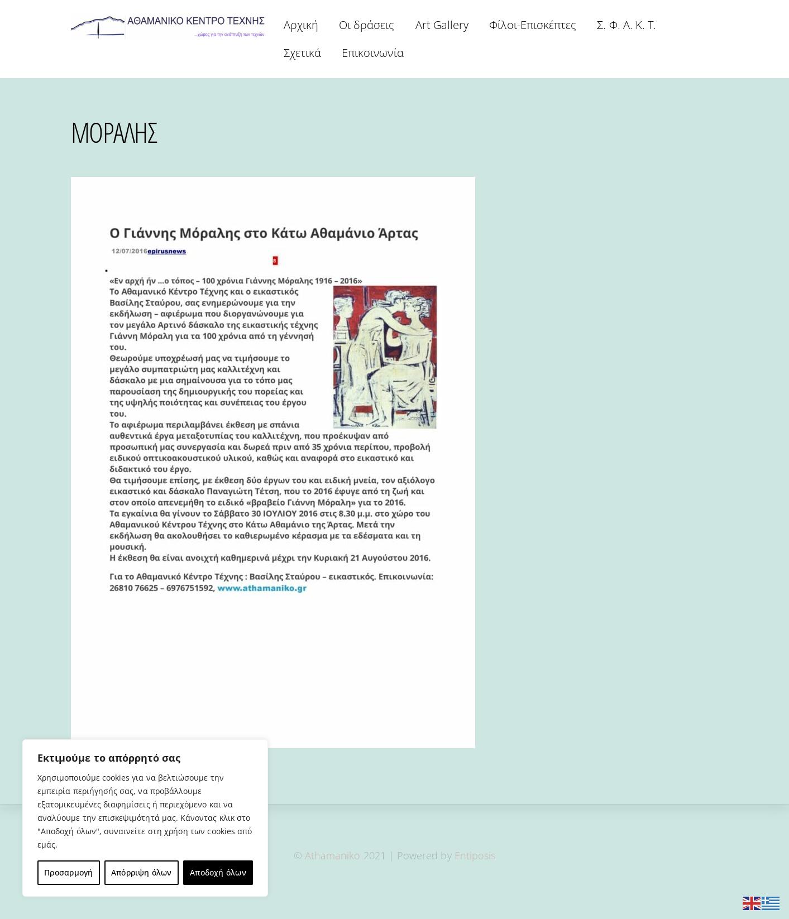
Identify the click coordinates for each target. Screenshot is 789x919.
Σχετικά (302, 52)
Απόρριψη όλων (141, 872)
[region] (145, 818)
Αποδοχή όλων (218, 872)
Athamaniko (334, 855)
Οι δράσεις (367, 24)
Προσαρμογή (68, 872)
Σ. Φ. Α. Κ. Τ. (626, 24)
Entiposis (475, 855)
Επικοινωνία (373, 52)
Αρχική (301, 24)
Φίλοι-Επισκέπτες (532, 24)
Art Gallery (442, 24)
